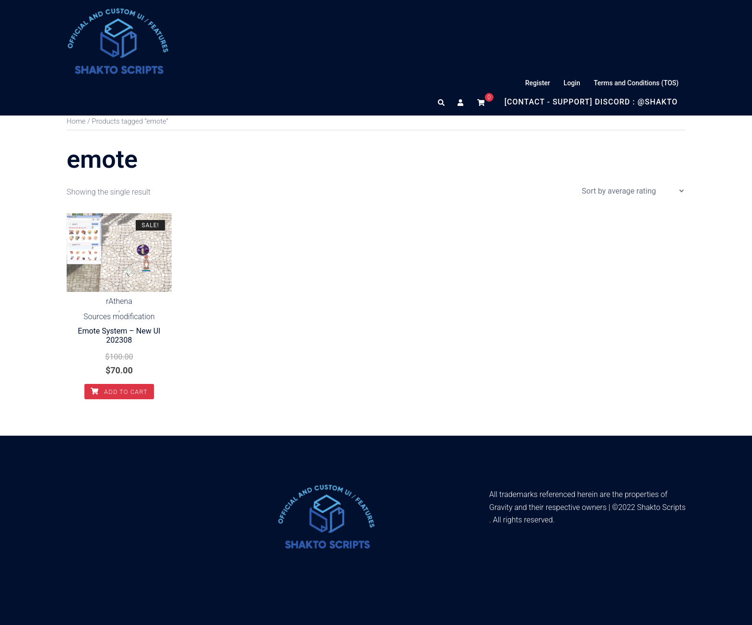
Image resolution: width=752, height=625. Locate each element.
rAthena (119, 301)
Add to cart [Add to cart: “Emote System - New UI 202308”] (119, 391)
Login (572, 83)
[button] (442, 102)
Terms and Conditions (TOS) (636, 83)
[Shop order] (632, 191)
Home (76, 121)
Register (537, 83)
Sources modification (119, 317)
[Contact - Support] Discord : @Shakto (591, 101)
